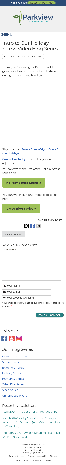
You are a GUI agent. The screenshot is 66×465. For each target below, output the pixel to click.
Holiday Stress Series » (23, 182)
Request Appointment (42, 3)
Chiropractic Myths (14, 395)
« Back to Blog (13, 234)
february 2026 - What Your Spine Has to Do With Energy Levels (31, 435)
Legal (22, 456)
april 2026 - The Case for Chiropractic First (30, 411)
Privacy (31, 456)
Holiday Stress (11, 373)
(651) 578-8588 (18, 3)
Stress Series (10, 362)
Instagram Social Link (19, 338)
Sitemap (53, 456)
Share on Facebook (32, 226)
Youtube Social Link (12, 338)
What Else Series (13, 384)
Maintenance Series (15, 356)
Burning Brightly (13, 368)
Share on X (26, 226)
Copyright (13, 456)
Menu (6, 34)
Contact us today (14, 159)
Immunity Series (13, 379)
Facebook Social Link (4, 338)
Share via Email (38, 226)
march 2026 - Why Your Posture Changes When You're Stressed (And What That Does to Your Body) (31, 422)
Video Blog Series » (21, 208)
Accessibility (42, 456)
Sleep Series (10, 390)
